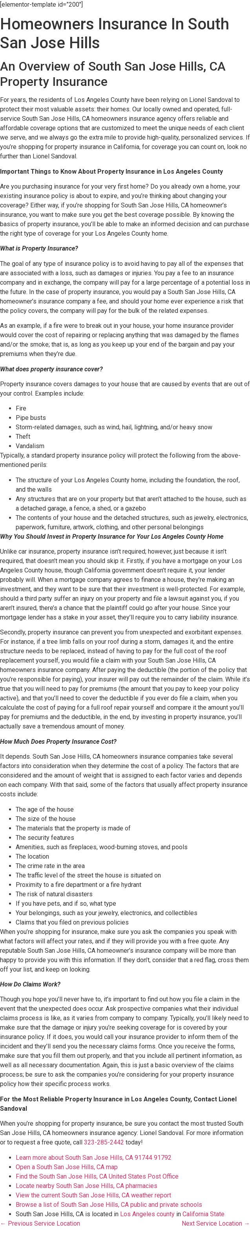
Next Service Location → (216, 1223)
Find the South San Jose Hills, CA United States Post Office (97, 1176)
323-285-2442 (104, 1142)
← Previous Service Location (40, 1223)
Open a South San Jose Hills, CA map (67, 1167)
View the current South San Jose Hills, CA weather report (93, 1195)
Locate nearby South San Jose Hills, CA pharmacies (86, 1186)
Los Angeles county (147, 1214)
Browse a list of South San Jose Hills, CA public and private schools (109, 1204)
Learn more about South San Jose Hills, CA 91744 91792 (94, 1157)
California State (203, 1214)
